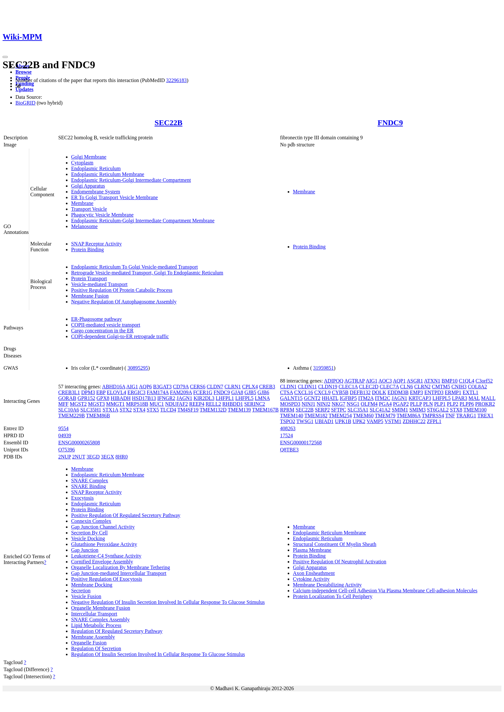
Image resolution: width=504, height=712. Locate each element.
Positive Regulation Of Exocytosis (106, 579)
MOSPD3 (290, 404)
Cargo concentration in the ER (102, 330)
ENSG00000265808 (79, 442)
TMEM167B (265, 409)
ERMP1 (453, 392)
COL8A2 (477, 386)
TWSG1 (304, 421)
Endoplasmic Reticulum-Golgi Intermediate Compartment (131, 180)
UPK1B (343, 421)
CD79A (181, 386)
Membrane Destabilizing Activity (327, 584)
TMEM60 (363, 415)
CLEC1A (348, 386)
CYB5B (340, 392)
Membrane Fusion (90, 296)
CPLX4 (250, 386)
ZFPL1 (434, 421)
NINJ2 (323, 404)
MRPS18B (137, 404)
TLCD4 (168, 409)
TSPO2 (287, 421)
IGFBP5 (348, 398)
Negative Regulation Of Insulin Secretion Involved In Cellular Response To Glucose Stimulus (168, 602)
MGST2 (78, 404)
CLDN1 (288, 386)
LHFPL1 (225, 398)
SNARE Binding (88, 486)
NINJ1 (308, 404)
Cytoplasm (82, 162)
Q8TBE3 (289, 449)
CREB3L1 (69, 392)
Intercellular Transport (94, 613)
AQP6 (145, 386)
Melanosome (84, 226)
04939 (64, 435)
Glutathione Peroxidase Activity (104, 544)
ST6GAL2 (438, 409)
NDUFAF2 (176, 404)
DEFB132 (360, 392)
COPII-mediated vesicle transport (105, 325)
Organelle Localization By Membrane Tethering (120, 567)
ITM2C (382, 398)
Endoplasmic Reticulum (96, 168)
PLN (428, 404)
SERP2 (322, 409)
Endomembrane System (95, 191)
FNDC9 (390, 122)
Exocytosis (82, 498)
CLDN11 (307, 386)
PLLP (416, 404)
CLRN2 (422, 386)
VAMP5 (374, 421)
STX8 (456, 409)
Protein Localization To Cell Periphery (332, 596)
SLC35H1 (90, 409)
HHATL (330, 398)
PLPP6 (467, 404)
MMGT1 (115, 404)
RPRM (287, 409)
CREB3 (267, 386)
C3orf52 (484, 381)
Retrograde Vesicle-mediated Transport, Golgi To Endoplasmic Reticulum (147, 272)
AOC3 (385, 381)
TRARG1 (466, 415)
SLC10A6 (68, 409)
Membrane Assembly (93, 637)
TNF (450, 415)
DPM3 (88, 392)
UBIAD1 (324, 421)
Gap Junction (84, 550)
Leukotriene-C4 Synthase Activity (106, 556)
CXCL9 (322, 392)
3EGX (107, 456)
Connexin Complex (91, 521)
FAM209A (181, 392)
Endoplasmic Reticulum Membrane (107, 174)
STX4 (139, 409)
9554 (63, 428)
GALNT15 (291, 398)
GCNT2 (312, 398)
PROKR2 (485, 404)
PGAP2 (401, 404)
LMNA (262, 398)
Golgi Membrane (88, 157)
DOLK (379, 392)
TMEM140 (291, 415)
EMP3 (416, 392)
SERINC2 (254, 404)
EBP (100, 392)
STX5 (153, 409)
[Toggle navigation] (5, 57)
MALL (488, 398)
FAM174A (158, 392)
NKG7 (339, 404)
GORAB (67, 398)
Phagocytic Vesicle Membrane (102, 214)
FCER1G (202, 392)
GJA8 (237, 392)
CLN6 (406, 386)
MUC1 (156, 404)
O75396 (66, 449)
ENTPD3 (434, 392)
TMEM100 (475, 409)
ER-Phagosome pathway (96, 319)
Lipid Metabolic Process (96, 625)
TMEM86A (409, 415)
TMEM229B (71, 415)
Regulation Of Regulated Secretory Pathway (116, 631)
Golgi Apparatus (88, 186)
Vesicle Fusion (86, 596)
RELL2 (213, 404)
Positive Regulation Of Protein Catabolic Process (121, 290)
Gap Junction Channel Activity (103, 527)
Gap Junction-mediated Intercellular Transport (118, 573)
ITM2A (366, 398)
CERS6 (197, 386)
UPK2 (359, 421)
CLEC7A (389, 386)
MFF (63, 404)
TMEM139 (239, 409)
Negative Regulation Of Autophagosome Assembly (123, 301)
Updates (24, 89)
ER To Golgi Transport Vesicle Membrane (114, 197)
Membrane (82, 203)
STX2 (126, 409)
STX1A (110, 409)
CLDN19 (328, 386)
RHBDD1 (232, 404)
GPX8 (102, 398)
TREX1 (485, 415)
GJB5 (250, 392)
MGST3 (96, 404)
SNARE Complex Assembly (100, 619)
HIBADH (120, 398)
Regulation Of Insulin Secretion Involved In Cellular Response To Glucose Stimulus (158, 654)
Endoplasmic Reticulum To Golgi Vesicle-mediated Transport (134, 267)
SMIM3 (418, 409)
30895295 (138, 368)
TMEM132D (213, 409)
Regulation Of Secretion (96, 648)
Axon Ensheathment (314, 573)
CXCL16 (303, 392)
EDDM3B (398, 392)
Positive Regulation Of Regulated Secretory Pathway (125, 515)
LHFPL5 (244, 398)
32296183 (176, 80)
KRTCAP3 (420, 398)
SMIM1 (400, 409)
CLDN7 (215, 386)
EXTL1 (470, 392)
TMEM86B (98, 415)
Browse (23, 72)
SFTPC (338, 409)
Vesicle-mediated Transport (99, 284)
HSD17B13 (144, 398)
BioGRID (25, 103)
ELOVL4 (116, 392)
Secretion (80, 590)
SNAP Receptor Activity (96, 243)
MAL (474, 398)
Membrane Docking (91, 584)
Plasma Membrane (312, 550)
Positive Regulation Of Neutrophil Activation (339, 561)
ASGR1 (415, 381)
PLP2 (452, 404)
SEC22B (169, 122)
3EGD (93, 456)
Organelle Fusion (88, 642)
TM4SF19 (188, 409)
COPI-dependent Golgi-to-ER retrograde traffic (120, 336)
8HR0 (121, 456)
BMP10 (450, 381)
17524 (286, 435)
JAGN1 (184, 398)
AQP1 (399, 381)
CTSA (286, 392)
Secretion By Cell (89, 532)
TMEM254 (340, 415)
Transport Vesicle (89, 209)
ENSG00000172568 (301, 442)
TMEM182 (316, 415)
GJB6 (263, 392)
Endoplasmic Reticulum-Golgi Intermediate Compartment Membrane (142, 220)
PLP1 (440, 404)
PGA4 (385, 404)
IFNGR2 (166, 398)
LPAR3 (459, 398)
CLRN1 (233, 386)
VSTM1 (392, 421)
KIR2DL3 (204, 398)
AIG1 (132, 386)
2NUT (79, 456)
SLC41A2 (380, 409)
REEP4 (196, 404)
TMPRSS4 (433, 415)
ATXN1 (432, 381)
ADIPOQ (333, 381)
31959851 (323, 368)
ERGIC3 (137, 392)
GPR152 (86, 398)
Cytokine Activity (311, 579)
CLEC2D (368, 386)
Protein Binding (87, 249)
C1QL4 (466, 381)
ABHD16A (113, 386)
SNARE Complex (89, 480)
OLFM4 (369, 404)
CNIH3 (458, 386)
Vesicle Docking (88, 538)
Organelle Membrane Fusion (100, 608)
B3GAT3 (162, 386)
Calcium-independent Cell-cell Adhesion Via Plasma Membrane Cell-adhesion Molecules (385, 590)
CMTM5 (441, 386)
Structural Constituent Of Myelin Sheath (334, 544)
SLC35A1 (357, 409)
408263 (287, 428)
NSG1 (352, 404)
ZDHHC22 (414, 421)
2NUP (64, 456)
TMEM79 (385, 415)
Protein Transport (89, 278)
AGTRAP (354, 381)
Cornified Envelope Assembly (102, 561)
